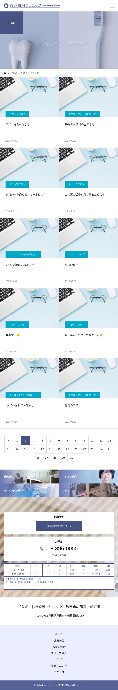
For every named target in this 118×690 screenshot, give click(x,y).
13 (8, 449)
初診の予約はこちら (59, 525)
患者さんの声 (59, 665)
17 (42, 449)
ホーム (59, 634)
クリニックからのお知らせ (82, 114)
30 (71, 457)
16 (34, 449)
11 (101, 440)
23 (92, 449)
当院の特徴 (59, 646)
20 (67, 449)
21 (76, 449)
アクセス (59, 672)
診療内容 (59, 640)
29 (63, 457)
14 (17, 449)
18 (50, 449)
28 (55, 457)
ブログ (59, 659)
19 (59, 449)
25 (109, 449)
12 (109, 440)
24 (101, 449)
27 (46, 457)
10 (92, 440)
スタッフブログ (17, 114)
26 (38, 457)
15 (25, 449)
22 (84, 449)
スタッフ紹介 (59, 653)
